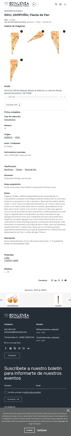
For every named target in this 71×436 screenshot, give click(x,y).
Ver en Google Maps (14, 343)
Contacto (12, 355)
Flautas (38, 22)
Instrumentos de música (13, 11)
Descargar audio (11, 105)
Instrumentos (9, 119)
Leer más (61, 421)
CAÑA (6, 258)
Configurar (42, 430)
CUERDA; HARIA (11, 260)
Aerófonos (30, 22)
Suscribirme (11, 399)
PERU (17, 137)
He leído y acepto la (24, 392)
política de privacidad (32, 392)
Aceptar (29, 430)
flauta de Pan (47, 22)
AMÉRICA (8, 137)
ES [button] (65, 4)
